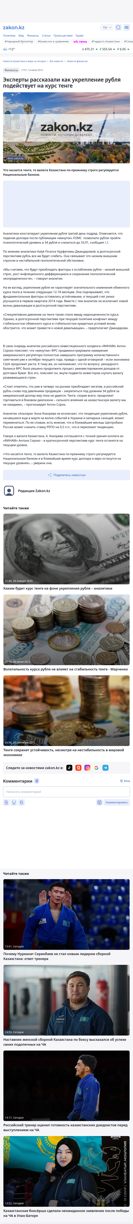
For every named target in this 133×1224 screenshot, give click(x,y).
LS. (107, 242)
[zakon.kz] (13, 27)
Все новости (56, 61)
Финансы (33, 35)
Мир (21, 35)
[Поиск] (118, 27)
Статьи (46, 35)
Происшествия (63, 35)
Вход (127, 781)
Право (80, 35)
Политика (9, 35)
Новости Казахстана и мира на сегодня (24, 61)
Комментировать (117, 802)
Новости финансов (77, 61)
